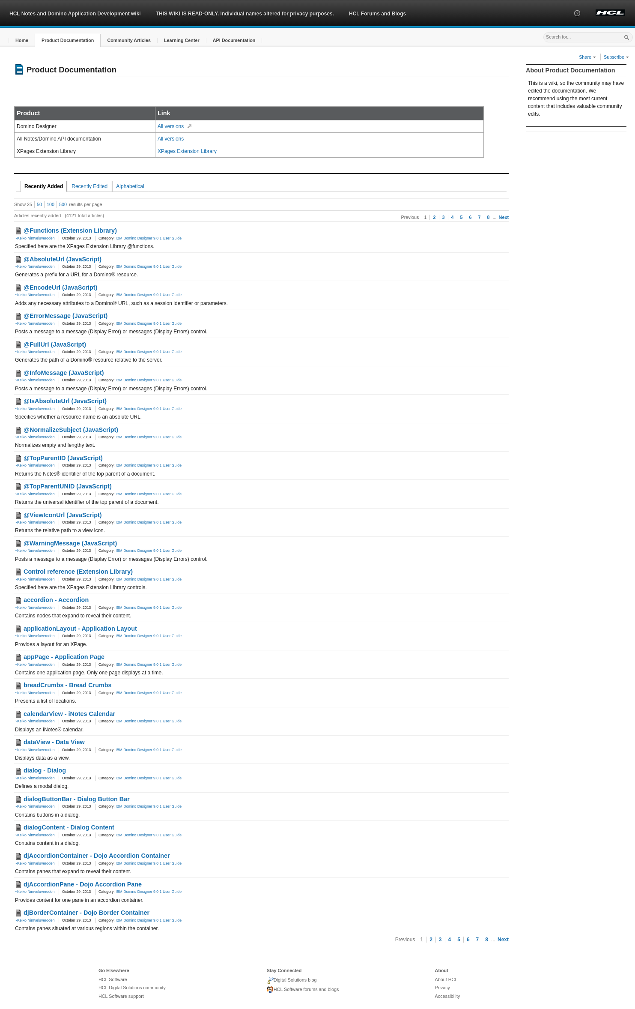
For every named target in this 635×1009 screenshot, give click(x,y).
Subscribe (616, 57)
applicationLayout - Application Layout (80, 628)
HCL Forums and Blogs (377, 14)
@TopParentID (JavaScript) (63, 458)
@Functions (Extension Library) (70, 230)
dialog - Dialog (45, 770)
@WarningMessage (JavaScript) (70, 543)
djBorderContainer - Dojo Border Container (86, 912)
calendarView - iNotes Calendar (69, 713)
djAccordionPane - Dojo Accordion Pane (83, 884)
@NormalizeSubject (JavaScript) (71, 429)
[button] (577, 21)
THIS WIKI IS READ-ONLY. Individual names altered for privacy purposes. (245, 14)
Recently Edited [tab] (89, 186)
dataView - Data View (54, 742)
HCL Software (112, 979)
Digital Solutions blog (292, 980)
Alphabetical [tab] (130, 186)
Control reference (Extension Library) (78, 571)
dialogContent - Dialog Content (69, 827)
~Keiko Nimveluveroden (35, 238)
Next (504, 217)
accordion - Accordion (56, 599)
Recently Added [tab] (43, 186)
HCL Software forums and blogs (303, 989)
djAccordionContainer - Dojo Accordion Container (97, 855)
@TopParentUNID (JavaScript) (68, 486)
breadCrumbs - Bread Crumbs (68, 685)
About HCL (446, 979)
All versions (171, 126)
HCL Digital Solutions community (132, 987)
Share (587, 57)
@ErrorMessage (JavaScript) (65, 315)
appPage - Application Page (64, 656)
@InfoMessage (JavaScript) (64, 372)
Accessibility (447, 996)
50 (39, 204)
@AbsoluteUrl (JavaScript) (62, 259)
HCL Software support (121, 996)
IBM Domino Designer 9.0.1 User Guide (149, 238)
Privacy (442, 987)
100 (50, 204)
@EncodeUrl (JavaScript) (60, 287)
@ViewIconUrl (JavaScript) (63, 515)
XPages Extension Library (187, 151)
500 (63, 204)
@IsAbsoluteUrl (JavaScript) (65, 401)
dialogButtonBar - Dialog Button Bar (77, 799)
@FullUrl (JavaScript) (55, 344)
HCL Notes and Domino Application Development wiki (75, 14)
